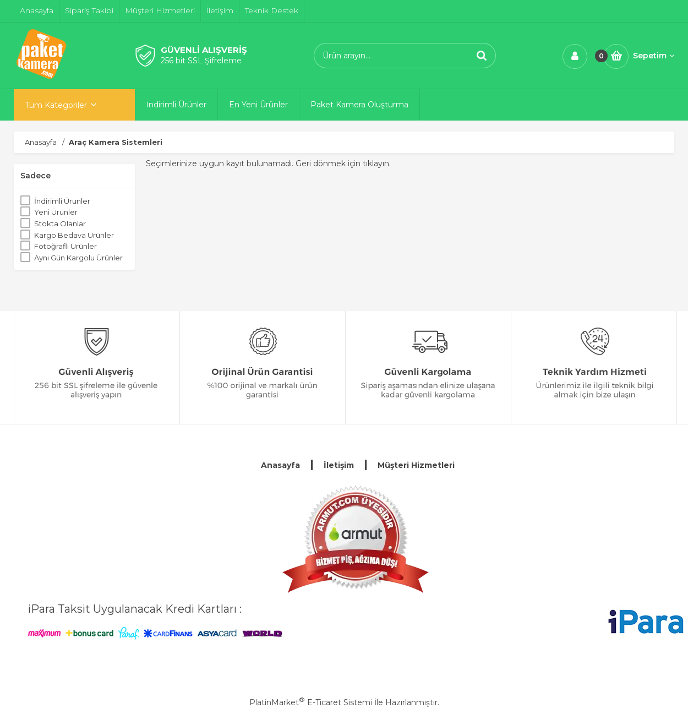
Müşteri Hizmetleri (416, 465)
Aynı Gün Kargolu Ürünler (78, 257)
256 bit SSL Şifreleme (201, 61)
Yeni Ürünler (56, 212)
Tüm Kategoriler (56, 105)
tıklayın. (377, 163)
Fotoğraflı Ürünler (65, 246)
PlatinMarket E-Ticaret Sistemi (310, 702)
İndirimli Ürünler (62, 201)
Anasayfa (280, 465)
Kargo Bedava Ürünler (74, 235)
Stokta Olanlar (60, 223)
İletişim (339, 465)
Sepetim (653, 56)
